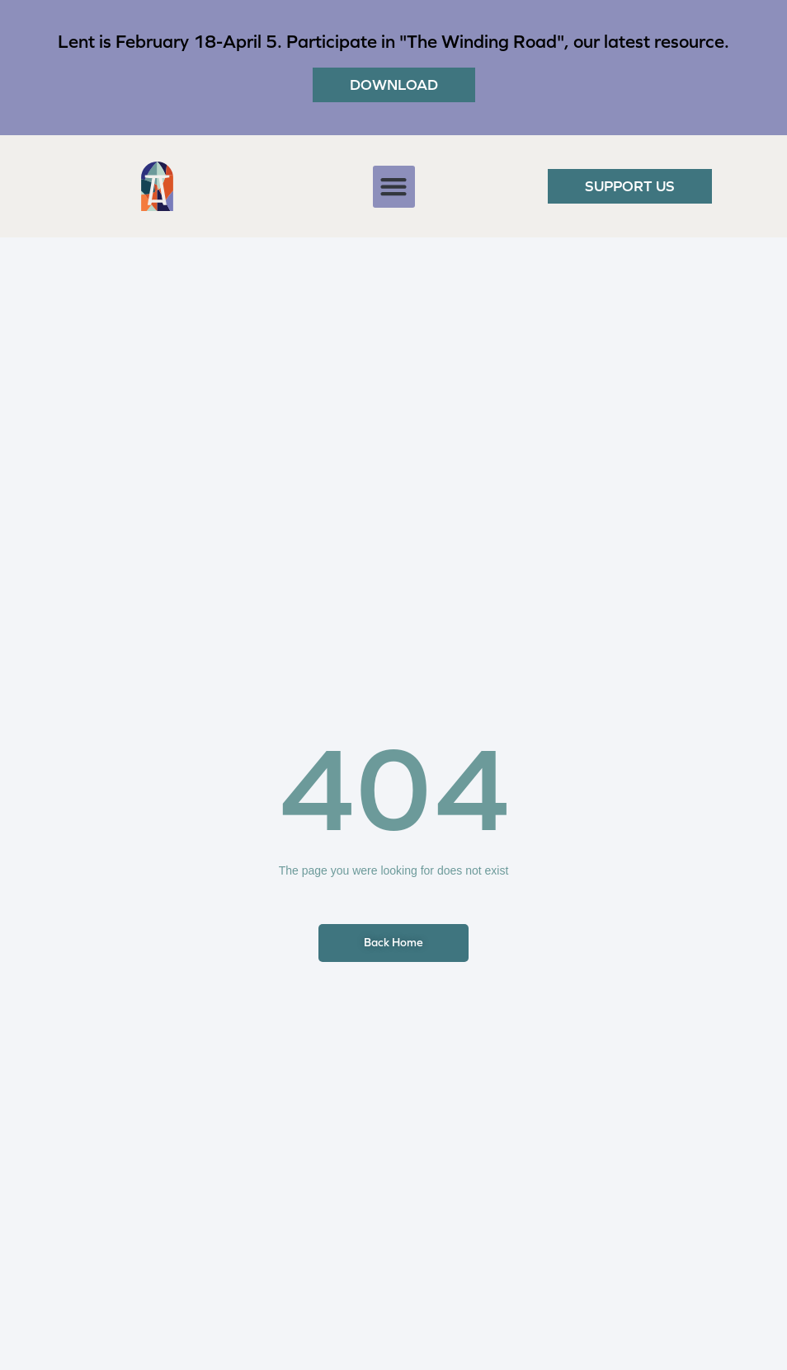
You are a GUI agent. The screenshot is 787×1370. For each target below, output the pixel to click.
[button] (394, 187)
